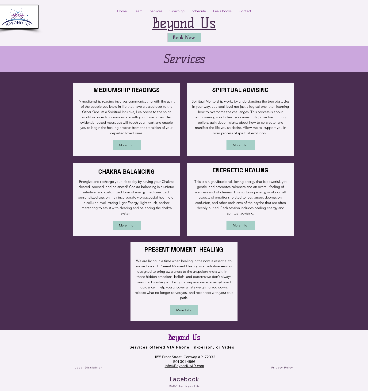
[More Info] (127, 145)
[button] (138, 11)
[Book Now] (184, 37)
